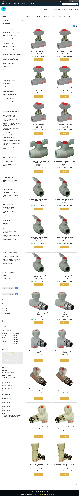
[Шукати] (76, 4)
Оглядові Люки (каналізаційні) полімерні (10, 158)
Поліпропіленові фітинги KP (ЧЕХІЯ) (52, 16)
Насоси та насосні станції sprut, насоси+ (10, 195)
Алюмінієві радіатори (8, 43)
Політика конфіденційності (52, 494)
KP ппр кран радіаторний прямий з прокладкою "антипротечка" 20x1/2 (38, 389)
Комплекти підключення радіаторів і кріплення (12, 55)
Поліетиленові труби (8, 177)
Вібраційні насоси (7, 201)
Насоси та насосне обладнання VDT (11, 199)
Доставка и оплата (7, 278)
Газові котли (6, 217)
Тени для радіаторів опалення (10, 52)
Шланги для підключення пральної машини (11, 236)
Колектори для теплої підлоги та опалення (11, 26)
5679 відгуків (65, 1)
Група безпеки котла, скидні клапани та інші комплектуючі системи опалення (12, 73)
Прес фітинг (6, 242)
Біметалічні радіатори (8, 41)
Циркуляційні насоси (8, 189)
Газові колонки (6, 220)
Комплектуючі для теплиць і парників (10, 164)
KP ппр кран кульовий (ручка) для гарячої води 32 (38, 237)
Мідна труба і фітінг (8, 135)
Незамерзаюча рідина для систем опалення (11, 143)
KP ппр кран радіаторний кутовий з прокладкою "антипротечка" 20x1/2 (38, 427)
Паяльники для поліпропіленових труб (11, 104)
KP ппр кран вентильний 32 (38, 87)
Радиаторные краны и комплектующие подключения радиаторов (10, 59)
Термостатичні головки (8, 63)
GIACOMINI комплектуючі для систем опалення (10, 120)
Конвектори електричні (8, 46)
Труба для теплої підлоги (9, 23)
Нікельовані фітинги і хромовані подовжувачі (11, 129)
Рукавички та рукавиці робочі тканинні (10, 253)
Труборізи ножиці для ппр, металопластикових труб (9, 116)
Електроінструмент (7, 263)
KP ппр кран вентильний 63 (64, 124)
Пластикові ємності (7, 184)
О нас (65, 9)
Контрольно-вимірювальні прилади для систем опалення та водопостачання (11, 124)
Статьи (3, 267)
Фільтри (5, 86)
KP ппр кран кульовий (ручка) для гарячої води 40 (64, 237)
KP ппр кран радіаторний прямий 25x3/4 (64, 313)
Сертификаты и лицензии (8, 272)
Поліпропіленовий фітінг (9, 101)
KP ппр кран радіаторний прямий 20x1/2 (38, 313)
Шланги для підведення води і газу (11, 140)
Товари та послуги (56, 9)
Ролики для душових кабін (9, 226)
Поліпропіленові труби (8, 98)
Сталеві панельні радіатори (9, 38)
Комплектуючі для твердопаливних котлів (11, 77)
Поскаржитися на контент (39, 494)
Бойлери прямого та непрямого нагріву (11, 211)
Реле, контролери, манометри (10, 204)
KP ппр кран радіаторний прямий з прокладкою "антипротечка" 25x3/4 (64, 389)
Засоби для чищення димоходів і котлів (11, 147)
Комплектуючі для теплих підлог (11, 32)
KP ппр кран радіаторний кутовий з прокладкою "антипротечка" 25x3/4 (64, 427)
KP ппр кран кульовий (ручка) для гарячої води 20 (38, 200)
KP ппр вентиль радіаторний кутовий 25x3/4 (64, 465)
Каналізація (5, 155)
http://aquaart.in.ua (6, 394)
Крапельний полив (7, 174)
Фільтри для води (7, 229)
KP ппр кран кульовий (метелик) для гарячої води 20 (38, 162)
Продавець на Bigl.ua (39, 493)
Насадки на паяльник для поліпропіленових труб (9, 108)
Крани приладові (7, 69)
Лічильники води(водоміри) (9, 239)
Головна (46, 9)
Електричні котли (7, 215)
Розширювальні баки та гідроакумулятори (8, 208)
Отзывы (4, 275)
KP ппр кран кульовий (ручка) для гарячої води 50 (38, 275)
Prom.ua (47, 491)
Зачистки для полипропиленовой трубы (11, 112)
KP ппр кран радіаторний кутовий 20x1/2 (38, 351)
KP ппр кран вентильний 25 (64, 51)
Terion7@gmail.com (6, 398)
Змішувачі (5, 223)
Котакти (71, 9)
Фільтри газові (6, 89)
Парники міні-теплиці (8, 161)
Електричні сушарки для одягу (10, 49)
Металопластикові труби (9, 91)
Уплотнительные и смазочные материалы (10, 245)
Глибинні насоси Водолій (9, 192)
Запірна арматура (7, 83)
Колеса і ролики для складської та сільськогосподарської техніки (11, 259)
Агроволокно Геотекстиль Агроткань (11, 172)
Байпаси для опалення (8, 137)
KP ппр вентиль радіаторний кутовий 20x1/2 (38, 465)
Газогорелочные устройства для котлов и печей (11, 151)
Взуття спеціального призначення (11, 256)
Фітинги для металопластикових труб (10, 95)
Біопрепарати (6, 187)
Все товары (5, 20)
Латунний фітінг (6, 132)
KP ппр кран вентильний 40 (64, 87)
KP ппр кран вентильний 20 (38, 51)
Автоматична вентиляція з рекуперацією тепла (9, 249)
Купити (38, 59)
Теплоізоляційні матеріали (9, 35)
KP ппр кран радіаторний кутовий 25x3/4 (64, 351)
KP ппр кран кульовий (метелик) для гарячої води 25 (64, 162)
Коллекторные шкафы (8, 30)
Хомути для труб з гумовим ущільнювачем (9, 232)
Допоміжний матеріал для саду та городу (11, 168)
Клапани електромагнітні (9, 80)
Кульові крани (6, 66)
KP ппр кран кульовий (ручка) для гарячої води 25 (64, 200)
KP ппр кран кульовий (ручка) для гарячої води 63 (64, 275)
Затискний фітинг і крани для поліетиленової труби (10, 180)
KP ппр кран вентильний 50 (38, 124)
